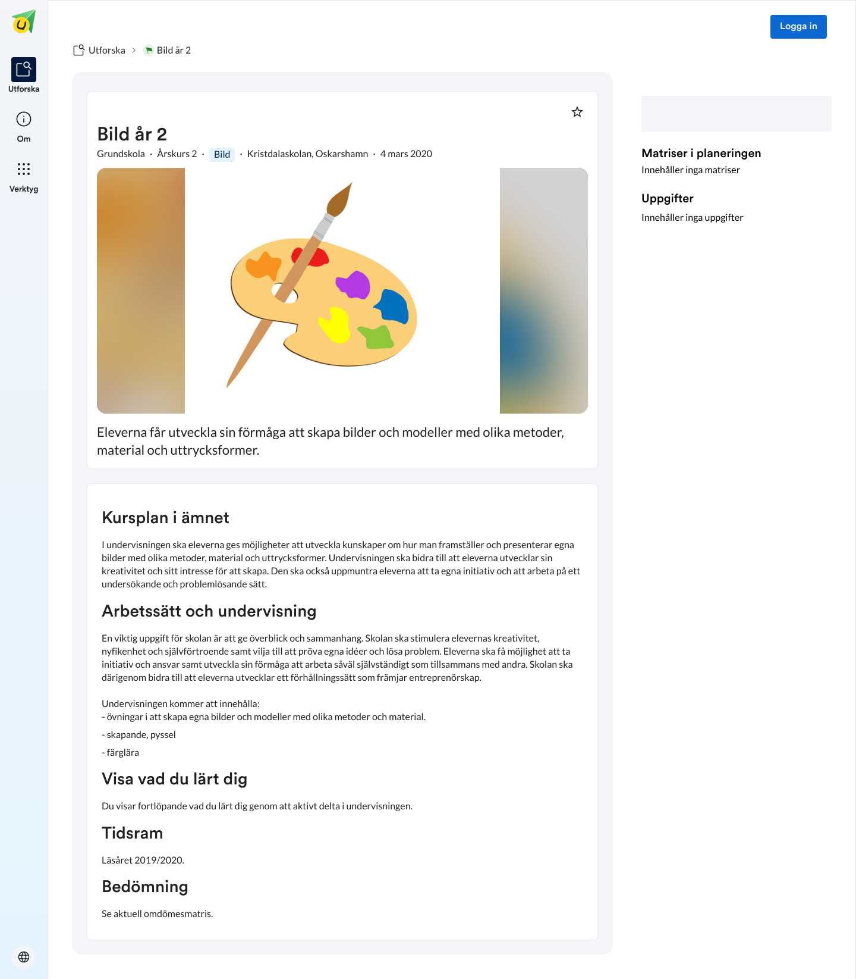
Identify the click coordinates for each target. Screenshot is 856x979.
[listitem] (24, 76)
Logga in (798, 27)
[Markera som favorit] (577, 112)
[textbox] (342, 712)
